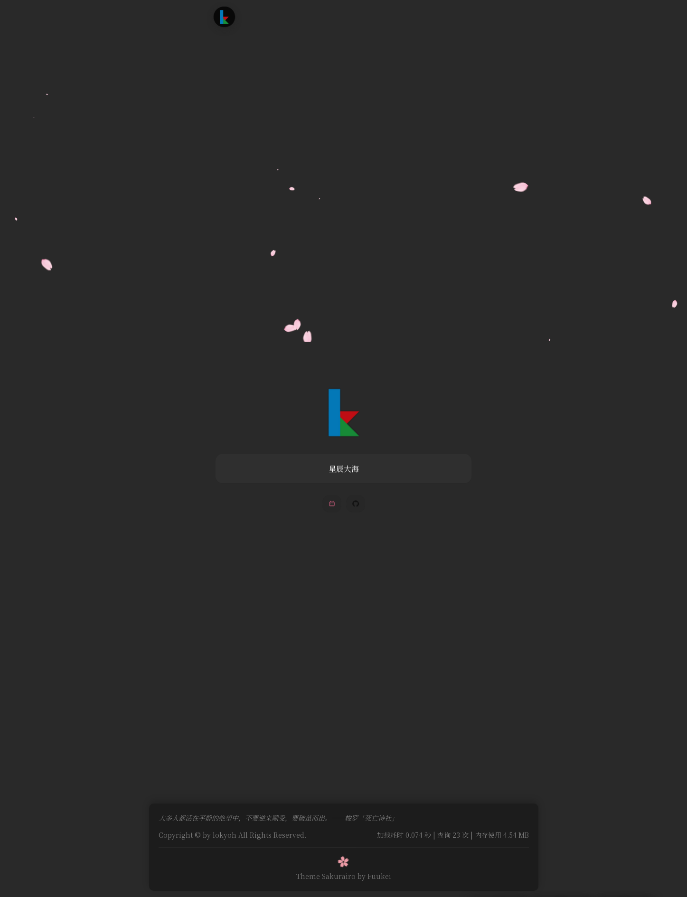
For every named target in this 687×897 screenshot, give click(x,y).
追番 (313, 16)
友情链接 (380, 16)
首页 (261, 16)
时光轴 (343, 16)
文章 (287, 16)
